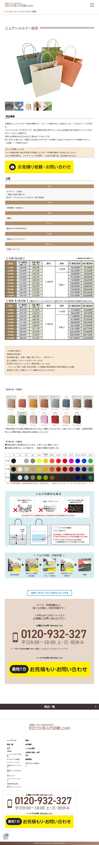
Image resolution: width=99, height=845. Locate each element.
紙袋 (8, 748)
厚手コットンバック (14, 787)
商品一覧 (10, 744)
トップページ (11, 740)
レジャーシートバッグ (14, 780)
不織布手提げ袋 (12, 784)
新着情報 (28, 759)
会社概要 (28, 744)
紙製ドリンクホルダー (14, 772)
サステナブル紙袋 (13, 759)
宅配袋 (9, 751)
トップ (5, 11)
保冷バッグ (11, 776)
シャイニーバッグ (13, 762)
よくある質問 (30, 748)
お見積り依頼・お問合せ (32, 754)
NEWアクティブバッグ (14, 766)
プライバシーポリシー (32, 764)
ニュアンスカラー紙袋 (14, 755)
